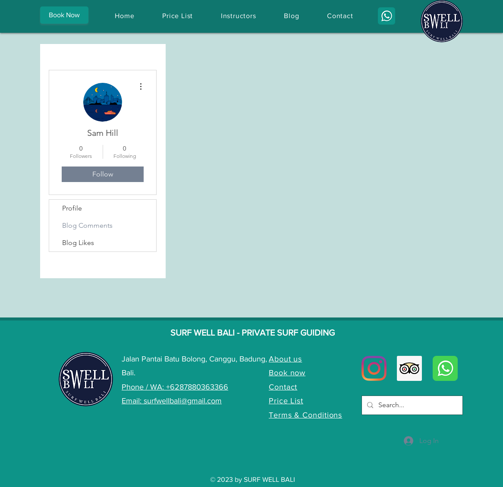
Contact (283, 387)
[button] (64, 15)
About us (285, 359)
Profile (72, 208)
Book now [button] (287, 372)
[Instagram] (374, 368)
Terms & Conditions (305, 415)
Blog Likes (78, 243)
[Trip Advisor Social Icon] (409, 368)
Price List (286, 400)
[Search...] (411, 405)
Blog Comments (87, 225)
